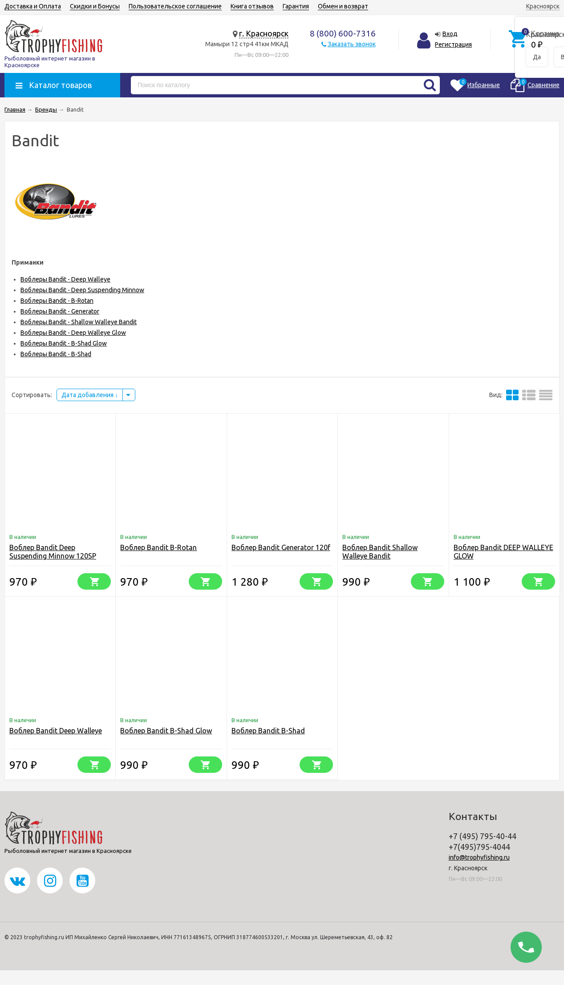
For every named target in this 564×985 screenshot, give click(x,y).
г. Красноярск (263, 33)
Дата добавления (89, 394)
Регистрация (453, 44)
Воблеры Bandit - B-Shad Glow (63, 343)
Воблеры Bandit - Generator (59, 311)
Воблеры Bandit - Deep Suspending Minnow (82, 289)
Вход (450, 33)
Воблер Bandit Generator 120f (280, 547)
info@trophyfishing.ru (479, 857)
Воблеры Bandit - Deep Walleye (65, 279)
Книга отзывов (252, 6)
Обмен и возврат (343, 6)
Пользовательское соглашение (175, 6)
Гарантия (296, 6)
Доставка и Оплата (32, 6)
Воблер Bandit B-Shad (268, 731)
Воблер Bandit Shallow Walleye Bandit (380, 551)
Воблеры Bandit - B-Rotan (56, 300)
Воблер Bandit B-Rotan (158, 547)
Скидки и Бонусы (95, 6)
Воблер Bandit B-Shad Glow (166, 731)
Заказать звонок (352, 44)
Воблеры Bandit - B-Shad (55, 354)
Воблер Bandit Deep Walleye (55, 731)
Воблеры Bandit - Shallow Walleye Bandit (78, 322)
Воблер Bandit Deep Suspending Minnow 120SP (52, 551)
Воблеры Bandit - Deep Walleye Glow (73, 332)
